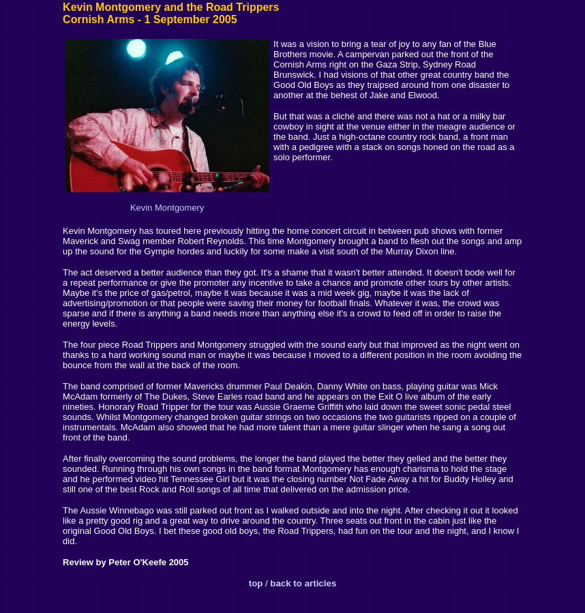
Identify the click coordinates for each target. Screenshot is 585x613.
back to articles (303, 583)
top (256, 583)
